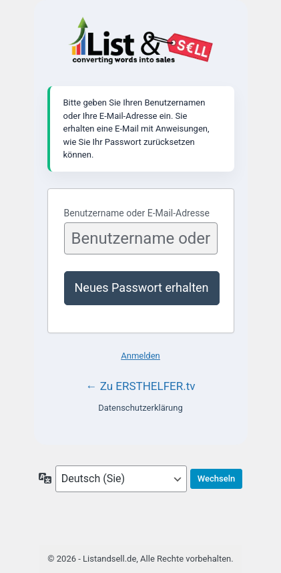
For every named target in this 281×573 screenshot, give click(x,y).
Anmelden (140, 356)
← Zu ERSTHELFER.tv (141, 386)
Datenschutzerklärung (140, 408)
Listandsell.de (140, 41)
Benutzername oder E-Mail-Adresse (137, 213)
